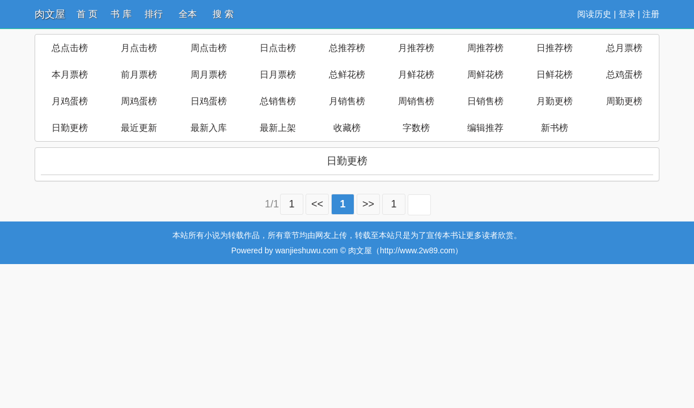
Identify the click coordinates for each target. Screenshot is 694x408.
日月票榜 (278, 74)
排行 (154, 14)
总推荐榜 (347, 48)
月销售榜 (347, 101)
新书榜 (554, 128)
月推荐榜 (416, 48)
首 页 (87, 14)
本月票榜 (70, 74)
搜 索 (223, 14)
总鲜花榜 (347, 74)
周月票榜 (209, 74)
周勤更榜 (624, 101)
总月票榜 (624, 48)
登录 (627, 14)
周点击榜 (209, 48)
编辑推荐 (485, 128)
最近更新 (139, 128)
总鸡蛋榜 (624, 74)
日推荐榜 (554, 48)
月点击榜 (139, 48)
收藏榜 (347, 128)
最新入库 (209, 128)
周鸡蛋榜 (139, 101)
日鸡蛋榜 (209, 101)
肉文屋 (50, 14)
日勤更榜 (70, 128)
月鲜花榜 (416, 74)
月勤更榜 (554, 101)
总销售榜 (278, 101)
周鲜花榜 (485, 74)
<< (317, 204)
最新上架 (278, 128)
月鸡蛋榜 (70, 101)
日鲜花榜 (554, 74)
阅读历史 (594, 14)
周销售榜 (416, 101)
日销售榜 (485, 101)
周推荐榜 (485, 48)
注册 (650, 14)
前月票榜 (139, 74)
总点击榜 (70, 48)
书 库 (121, 14)
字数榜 (416, 128)
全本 (188, 14)
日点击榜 (278, 48)
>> (368, 204)
